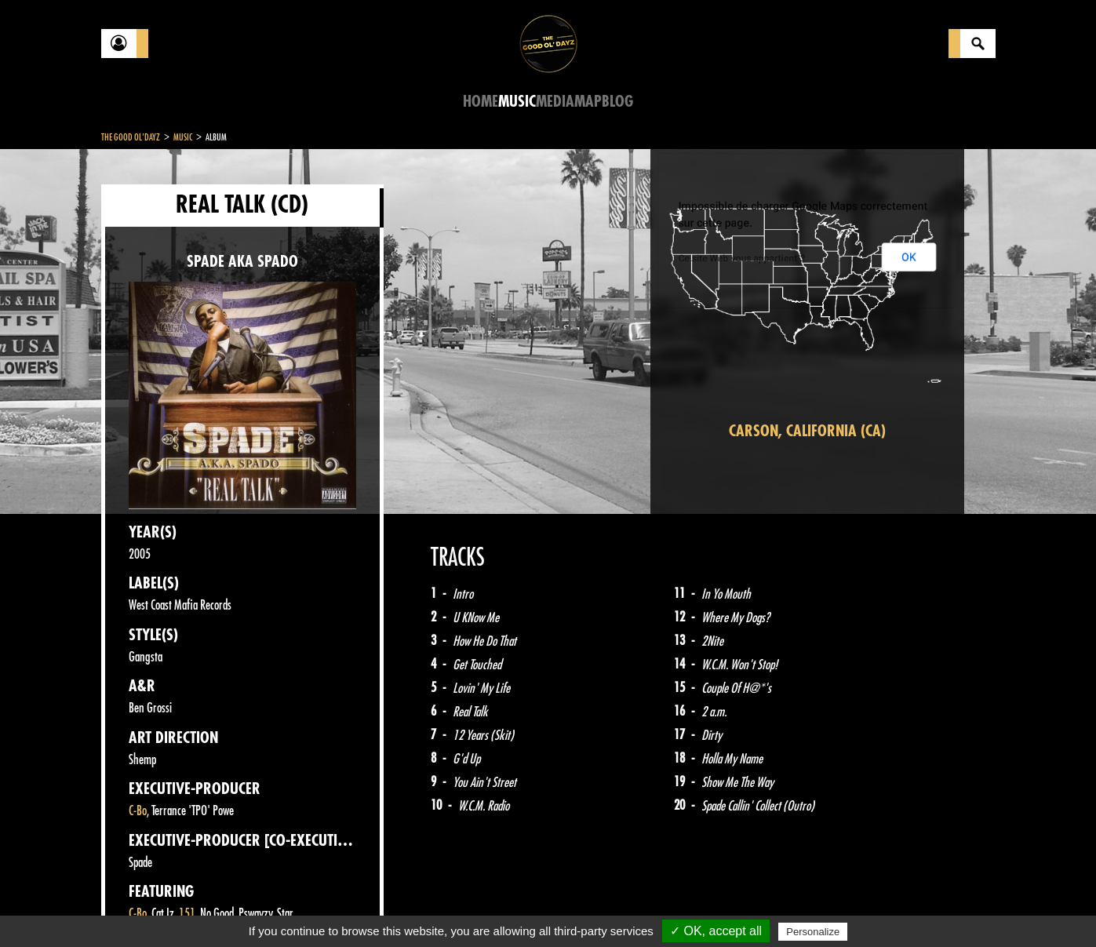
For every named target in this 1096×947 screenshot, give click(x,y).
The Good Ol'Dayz (130, 137)
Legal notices (224, 908)
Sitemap (360, 908)
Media (555, 101)
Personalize (812, 932)
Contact (140, 906)
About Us (298, 908)
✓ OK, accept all (716, 931)
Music (517, 101)
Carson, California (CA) (807, 431)
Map (588, 101)
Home (480, 101)
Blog (617, 101)
